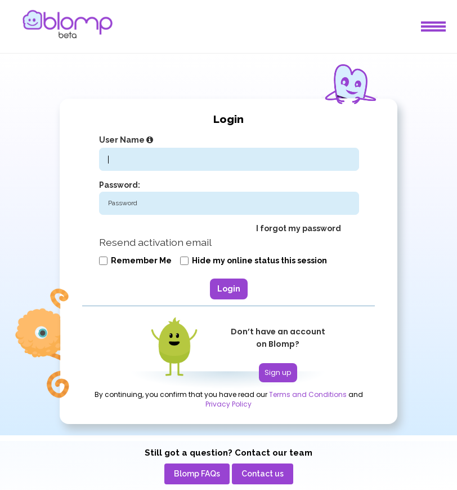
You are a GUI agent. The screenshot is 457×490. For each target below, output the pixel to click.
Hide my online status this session (253, 260)
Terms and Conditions (308, 394)
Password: (119, 184)
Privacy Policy (228, 404)
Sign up (278, 372)
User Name (127, 139)
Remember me (135, 260)
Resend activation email (155, 242)
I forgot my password (298, 228)
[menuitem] (197, 473)
